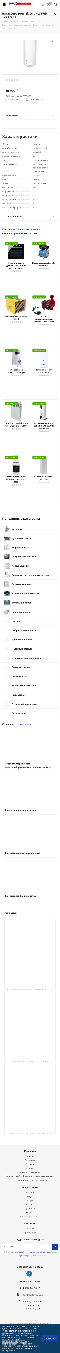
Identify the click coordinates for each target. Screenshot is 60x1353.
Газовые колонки (22, 584)
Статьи (30, 1168)
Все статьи (25, 724)
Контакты (30, 1223)
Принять (49, 1338)
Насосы (16, 621)
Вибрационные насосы (25, 630)
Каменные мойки (22, 611)
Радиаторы (18, 694)
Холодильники (20, 565)
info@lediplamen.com (32, 1294)
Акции (30, 1196)
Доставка (30, 1208)
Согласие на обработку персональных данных (20, 1344)
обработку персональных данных (34, 1252)
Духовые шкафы (21, 602)
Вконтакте (29, 1274)
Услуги (30, 1200)
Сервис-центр (30, 1232)
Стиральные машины (24, 556)
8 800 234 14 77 (31, 1287)
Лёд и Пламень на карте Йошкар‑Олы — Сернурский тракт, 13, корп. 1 (30, 989)
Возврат (30, 1212)
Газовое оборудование (25, 704)
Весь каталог (19, 713)
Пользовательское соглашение (30, 1180)
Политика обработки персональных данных (30, 1176)
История (30, 1156)
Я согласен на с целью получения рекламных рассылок (31, 1254)
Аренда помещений (30, 1172)
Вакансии (30, 1160)
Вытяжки (17, 528)
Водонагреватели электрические (31, 575)
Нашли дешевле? (36, 99)
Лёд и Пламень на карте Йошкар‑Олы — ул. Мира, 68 (30, 1061)
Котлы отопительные (24, 685)
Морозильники (20, 547)
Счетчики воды (21, 667)
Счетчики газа (20, 676)
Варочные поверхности (25, 593)
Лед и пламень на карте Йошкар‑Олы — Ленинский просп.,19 (30, 1133)
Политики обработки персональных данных (14, 1340)
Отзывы (30, 1164)
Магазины (30, 1228)
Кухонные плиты (21, 538)
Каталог (30, 1192)
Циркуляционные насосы (26, 657)
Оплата (30, 1204)
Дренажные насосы (23, 639)
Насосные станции (22, 648)
